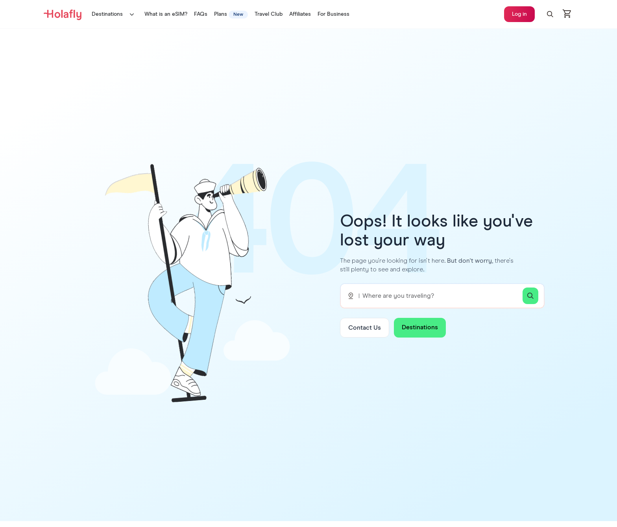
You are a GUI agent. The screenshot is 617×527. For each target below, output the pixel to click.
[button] (550, 14)
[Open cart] (567, 14)
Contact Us (364, 328)
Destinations (115, 14)
